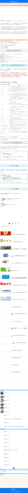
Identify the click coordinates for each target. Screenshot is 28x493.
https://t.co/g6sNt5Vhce (14, 179)
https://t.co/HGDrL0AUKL (6, 157)
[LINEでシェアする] (18, 224)
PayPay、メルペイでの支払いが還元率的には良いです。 (8, 45)
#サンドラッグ (20, 179)
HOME (14, 489)
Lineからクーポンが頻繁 (4, 46)
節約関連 (6, 226)
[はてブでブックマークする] (15, 224)
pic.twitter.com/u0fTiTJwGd (7, 180)
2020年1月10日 (19, 182)
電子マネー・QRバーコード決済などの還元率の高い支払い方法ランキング (10, 42)
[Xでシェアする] (9, 224)
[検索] (14, 468)
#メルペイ (10, 153)
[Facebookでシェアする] (12, 224)
